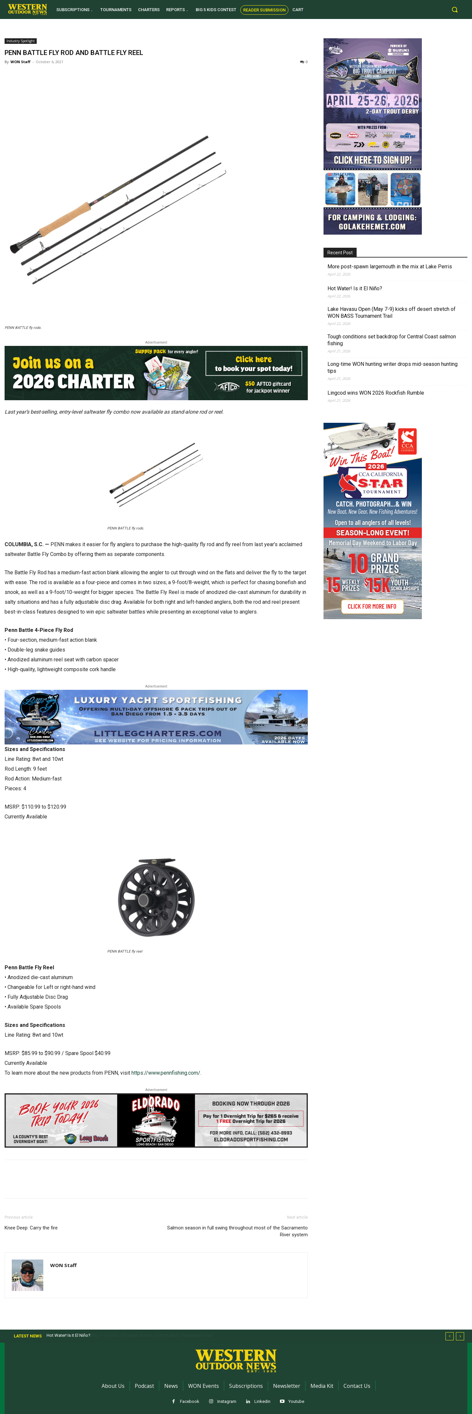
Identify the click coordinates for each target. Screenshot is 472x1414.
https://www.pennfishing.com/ (165, 1073)
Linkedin (262, 1401)
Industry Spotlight (21, 41)
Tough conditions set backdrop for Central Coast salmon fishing (391, 340)
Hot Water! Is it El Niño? (354, 288)
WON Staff (20, 61)
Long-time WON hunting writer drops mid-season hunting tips (392, 367)
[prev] (449, 1336)
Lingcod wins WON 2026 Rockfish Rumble (375, 393)
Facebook (189, 1401)
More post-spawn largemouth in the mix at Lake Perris (389, 266)
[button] (454, 9)
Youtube (296, 1401)
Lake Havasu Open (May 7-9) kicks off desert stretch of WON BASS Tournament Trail (391, 312)
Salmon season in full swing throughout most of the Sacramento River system (237, 1231)
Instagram (226, 1401)
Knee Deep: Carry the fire (31, 1228)
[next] (460, 1336)
